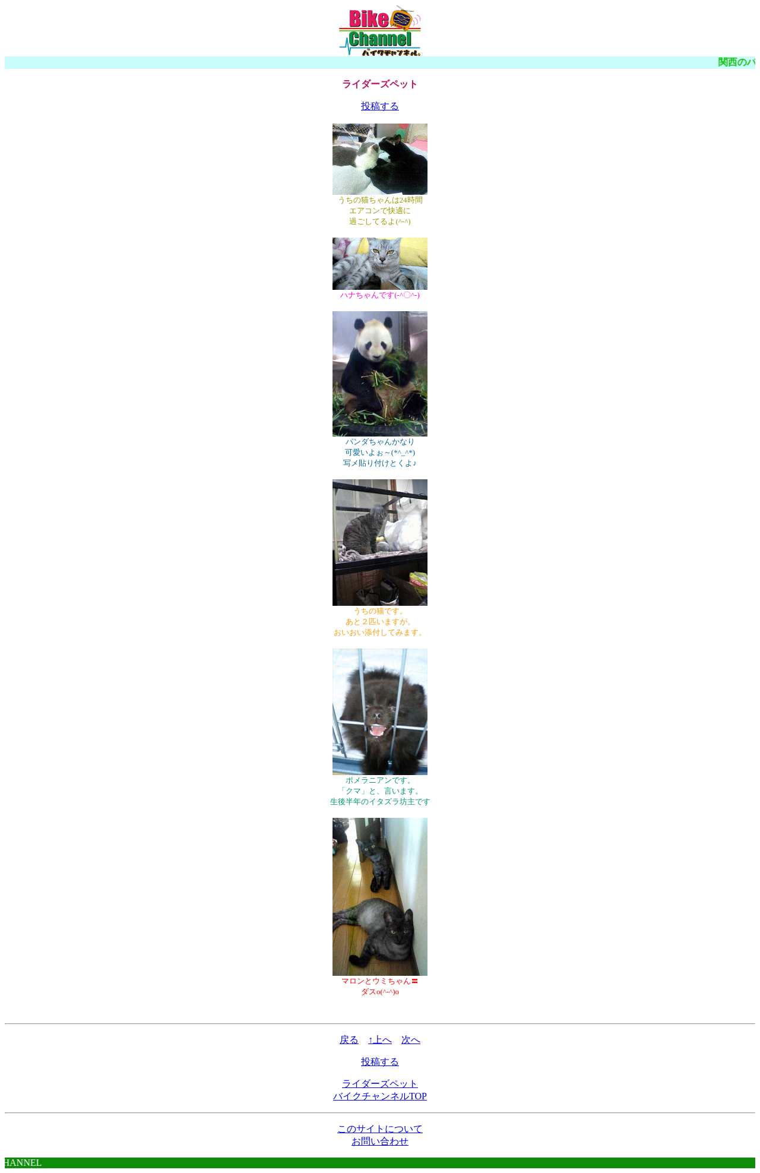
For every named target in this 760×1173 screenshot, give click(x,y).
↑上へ (380, 1040)
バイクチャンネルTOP (380, 1096)
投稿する (380, 106)
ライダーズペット (380, 1084)
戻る (349, 1040)
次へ (410, 1040)
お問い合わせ (380, 1141)
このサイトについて (380, 1129)
